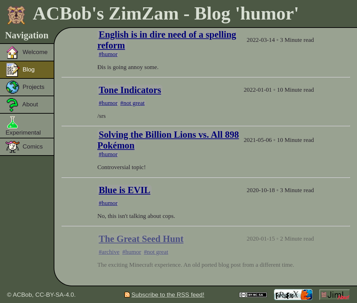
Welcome (27, 52)
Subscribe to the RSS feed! (164, 294)
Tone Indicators (130, 90)
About (22, 105)
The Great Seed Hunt (141, 239)
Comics (24, 147)
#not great (132, 103)
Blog (20, 70)
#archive (109, 252)
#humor (108, 54)
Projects (25, 87)
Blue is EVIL (124, 190)
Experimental (23, 125)
